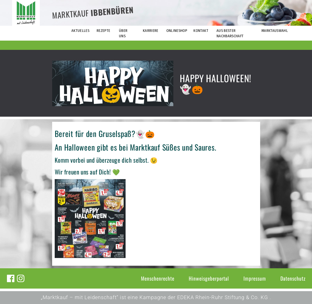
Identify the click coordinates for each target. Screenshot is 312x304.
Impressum (254, 278)
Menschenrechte (157, 278)
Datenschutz (293, 278)
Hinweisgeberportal (209, 278)
